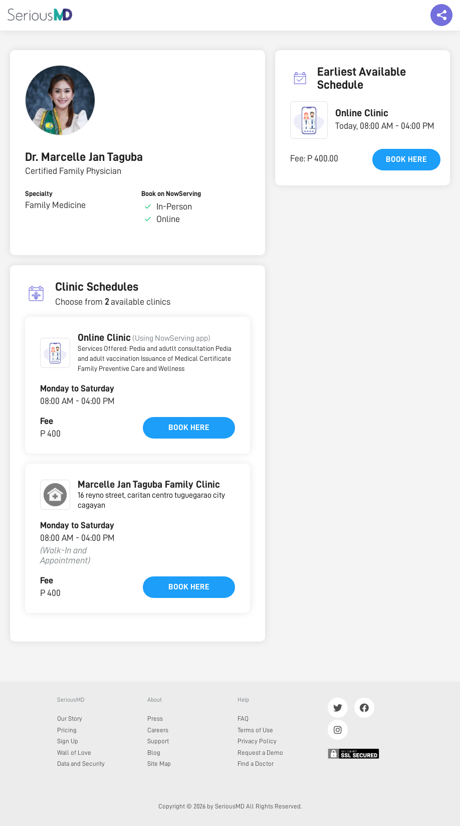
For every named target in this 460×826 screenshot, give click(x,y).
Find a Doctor (256, 763)
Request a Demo (260, 752)
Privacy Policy (257, 741)
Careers (157, 730)
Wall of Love (74, 752)
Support (158, 741)
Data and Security (81, 763)
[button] (55, 353)
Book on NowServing (171, 193)
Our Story (69, 718)
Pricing (67, 730)
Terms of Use (255, 730)
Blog (153, 752)
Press (155, 718)
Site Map (159, 763)
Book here (188, 428)
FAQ (243, 718)
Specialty (39, 193)
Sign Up (67, 741)
